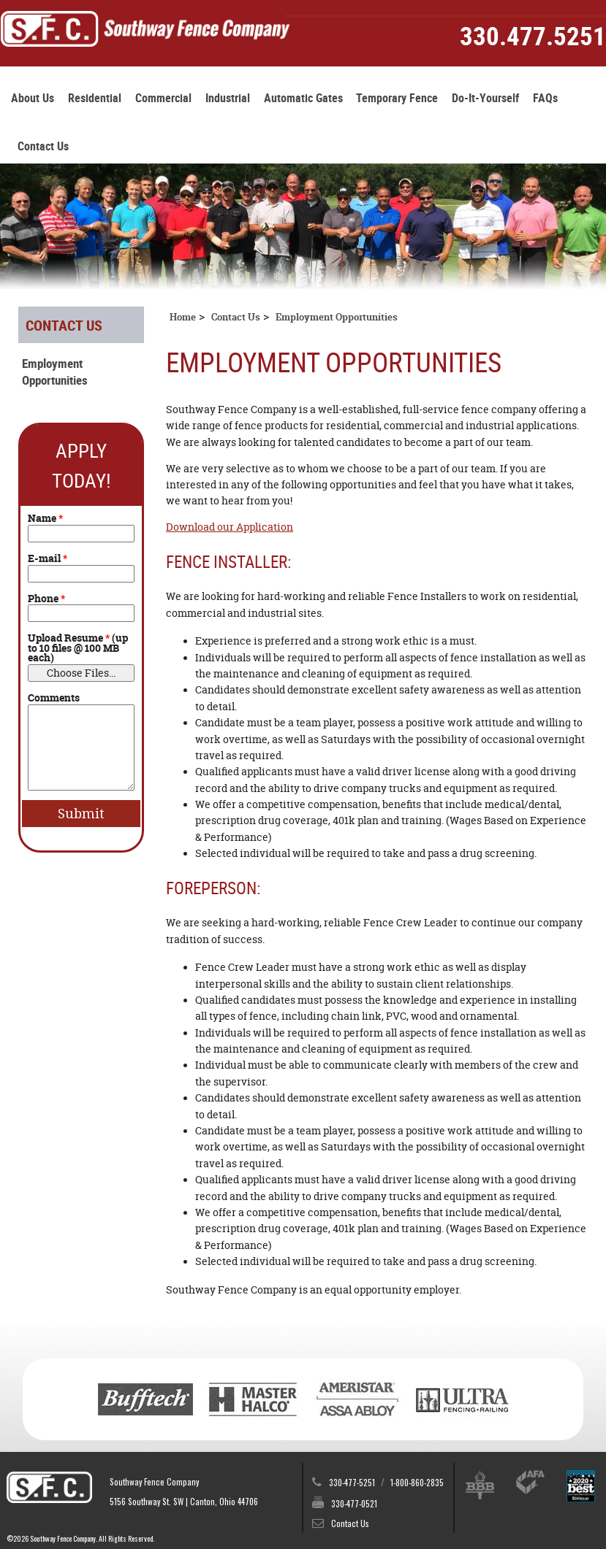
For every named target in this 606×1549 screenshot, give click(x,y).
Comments (54, 698)
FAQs (545, 98)
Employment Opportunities (55, 371)
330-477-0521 (354, 1503)
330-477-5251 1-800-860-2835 (386, 1482)
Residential (94, 98)
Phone (46, 599)
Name (45, 519)
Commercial (163, 98)
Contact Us (43, 146)
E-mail (47, 559)
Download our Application (229, 527)
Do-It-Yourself (485, 98)
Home (183, 317)
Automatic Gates (303, 98)
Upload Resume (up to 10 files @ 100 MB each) (78, 648)
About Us (32, 98)
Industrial (227, 98)
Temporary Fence (397, 98)
